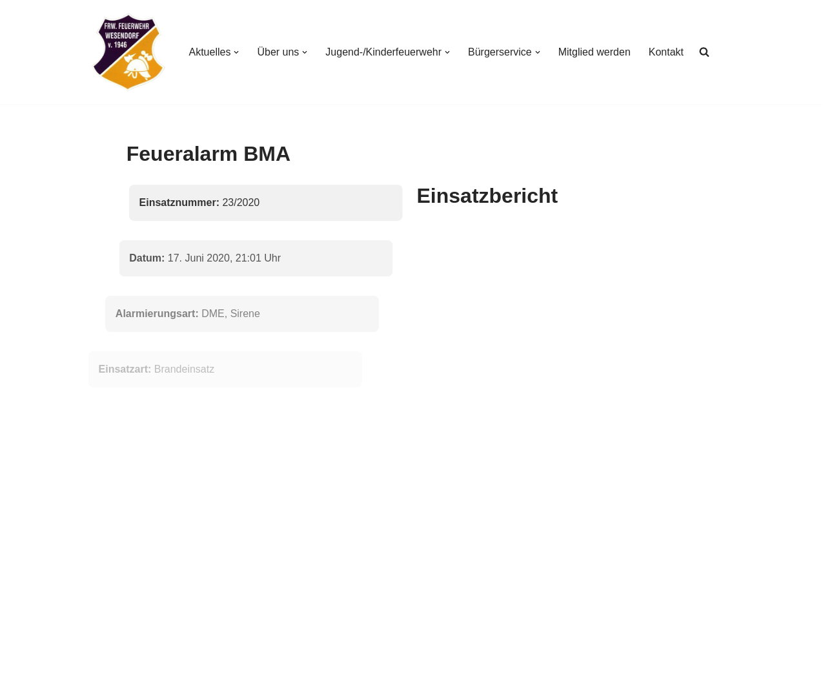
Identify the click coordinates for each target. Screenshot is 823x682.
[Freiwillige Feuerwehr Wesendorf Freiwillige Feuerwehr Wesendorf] (128, 52)
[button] (236, 52)
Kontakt (666, 51)
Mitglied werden (594, 51)
